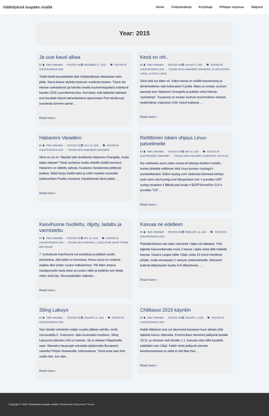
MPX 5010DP (46, 247)
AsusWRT (195, 156)
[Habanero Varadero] (91, 145)
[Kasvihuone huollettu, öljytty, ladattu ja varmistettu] (91, 238)
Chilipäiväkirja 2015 (152, 69)
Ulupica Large (158, 73)
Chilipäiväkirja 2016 (51, 69)
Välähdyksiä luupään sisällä (27, 7)
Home (160, 7)
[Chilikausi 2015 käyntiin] (194, 317)
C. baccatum (103, 242)
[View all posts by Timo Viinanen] (53, 65)
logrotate (209, 156)
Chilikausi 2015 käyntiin (165, 310)
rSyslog (222, 156)
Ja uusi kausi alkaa (59, 57)
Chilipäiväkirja (181, 7)
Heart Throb (120, 242)
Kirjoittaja (205, 7)
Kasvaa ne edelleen (161, 224)
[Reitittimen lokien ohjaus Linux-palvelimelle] (192, 151)
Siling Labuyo (53, 310)
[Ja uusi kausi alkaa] (95, 65)
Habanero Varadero (197, 69)
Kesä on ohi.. (154, 57)
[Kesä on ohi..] (193, 65)
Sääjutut (257, 7)
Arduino (89, 242)
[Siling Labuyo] (94, 317)
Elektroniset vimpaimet (155, 156)
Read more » (48, 118)
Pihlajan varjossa (231, 7)
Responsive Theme (83, 404)
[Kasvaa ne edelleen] (195, 232)
